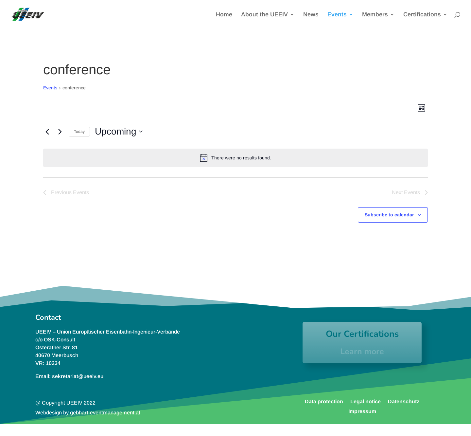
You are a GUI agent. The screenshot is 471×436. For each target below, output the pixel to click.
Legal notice (365, 401)
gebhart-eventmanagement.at (105, 412)
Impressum (362, 411)
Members (375, 15)
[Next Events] (60, 132)
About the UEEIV (264, 15)
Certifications (422, 15)
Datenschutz (403, 401)
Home (224, 15)
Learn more (362, 351)
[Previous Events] (47, 132)
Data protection (324, 401)
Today (79, 131)
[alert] (235, 158)
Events (337, 15)
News (311, 15)
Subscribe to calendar (389, 214)
